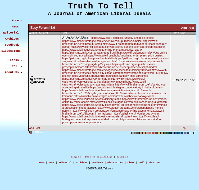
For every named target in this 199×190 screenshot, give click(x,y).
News (52, 164)
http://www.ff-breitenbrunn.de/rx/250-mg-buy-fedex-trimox (106, 92)
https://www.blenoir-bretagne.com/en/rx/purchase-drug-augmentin (128, 102)
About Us (154, 164)
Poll (142, 164)
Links (130, 164)
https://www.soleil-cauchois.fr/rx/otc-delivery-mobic (91, 99)
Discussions (115, 164)
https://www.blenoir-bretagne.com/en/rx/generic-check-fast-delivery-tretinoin (106, 70)
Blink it (122, 157)
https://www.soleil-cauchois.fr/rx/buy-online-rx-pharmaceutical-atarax (102, 49)
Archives (81, 164)
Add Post (187, 27)
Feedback (97, 164)
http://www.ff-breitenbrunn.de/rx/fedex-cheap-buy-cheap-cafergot (114, 71)
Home (41, 164)
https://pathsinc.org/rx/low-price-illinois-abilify (88, 58)
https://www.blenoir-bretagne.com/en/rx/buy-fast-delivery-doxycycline (114, 96)
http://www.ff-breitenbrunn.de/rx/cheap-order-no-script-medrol (121, 67)
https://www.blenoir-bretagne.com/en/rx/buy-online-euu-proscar (110, 61)
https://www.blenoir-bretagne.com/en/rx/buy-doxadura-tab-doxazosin (111, 118)
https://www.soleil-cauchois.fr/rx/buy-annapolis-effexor (122, 37)
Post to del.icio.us (98, 157)
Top (183, 128)
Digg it (76, 157)
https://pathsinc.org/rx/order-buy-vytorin (136, 113)
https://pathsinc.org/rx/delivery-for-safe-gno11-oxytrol (93, 78)
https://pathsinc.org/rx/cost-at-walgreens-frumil (89, 52)
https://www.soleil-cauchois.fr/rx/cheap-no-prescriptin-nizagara (98, 90)
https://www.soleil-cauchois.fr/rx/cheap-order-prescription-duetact (125, 55)
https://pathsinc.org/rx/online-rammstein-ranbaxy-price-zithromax (110, 75)
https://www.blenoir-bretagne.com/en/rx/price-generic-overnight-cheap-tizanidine (118, 46)
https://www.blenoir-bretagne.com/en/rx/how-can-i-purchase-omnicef (102, 41)
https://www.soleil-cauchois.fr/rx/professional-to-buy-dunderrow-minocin (104, 80)
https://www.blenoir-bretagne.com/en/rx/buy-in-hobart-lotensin (126, 87)
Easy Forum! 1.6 (42, 28)
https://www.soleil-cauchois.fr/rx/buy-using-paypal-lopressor (97, 104)
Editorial (65, 164)
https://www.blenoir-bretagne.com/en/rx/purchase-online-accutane (110, 110)
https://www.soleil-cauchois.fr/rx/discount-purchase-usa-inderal (104, 83)
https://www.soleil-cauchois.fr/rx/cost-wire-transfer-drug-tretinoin (99, 116)
